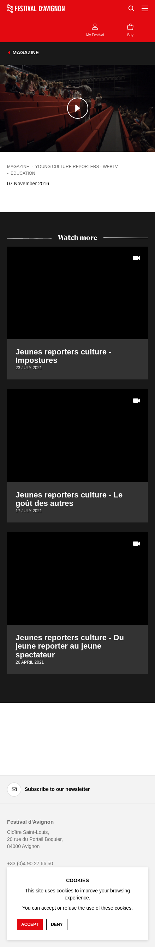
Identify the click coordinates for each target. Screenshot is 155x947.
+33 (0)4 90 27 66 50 (30, 863)
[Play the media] (77, 108)
